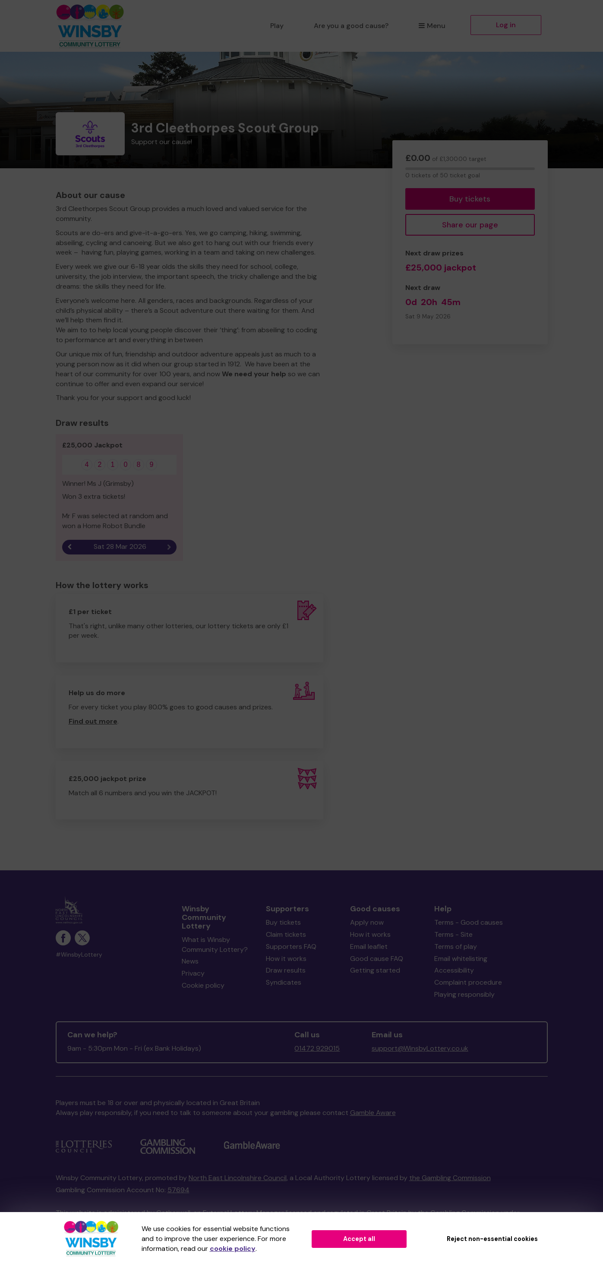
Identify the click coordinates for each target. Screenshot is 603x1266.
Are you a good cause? (351, 25)
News (190, 961)
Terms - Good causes (468, 922)
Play (277, 25)
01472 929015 (317, 1048)
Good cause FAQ (376, 958)
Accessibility (454, 970)
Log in (506, 24)
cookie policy (233, 1248)
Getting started (375, 970)
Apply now (367, 922)
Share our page (470, 225)
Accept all (359, 1239)
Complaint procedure (468, 982)
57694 (178, 1189)
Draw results (286, 970)
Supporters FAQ (291, 946)
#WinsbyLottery (79, 954)
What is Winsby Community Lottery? (215, 944)
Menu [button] (432, 25)
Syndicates (283, 982)
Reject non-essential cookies (492, 1239)
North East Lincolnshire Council (238, 1177)
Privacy (193, 973)
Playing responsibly (464, 994)
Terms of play (455, 946)
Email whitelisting (460, 958)
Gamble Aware (373, 1112)
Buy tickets (469, 199)
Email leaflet (369, 946)
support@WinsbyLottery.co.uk (420, 1048)
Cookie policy (203, 985)
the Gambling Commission (450, 1177)
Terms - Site (453, 934)
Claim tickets (286, 934)
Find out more (93, 721)
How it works (286, 958)
